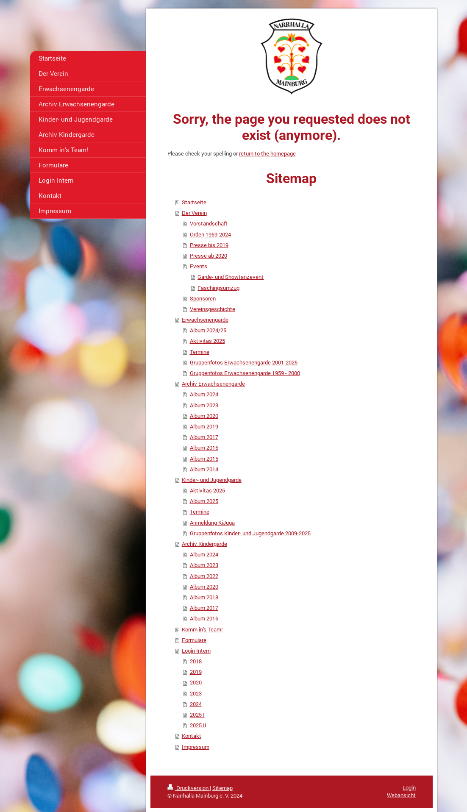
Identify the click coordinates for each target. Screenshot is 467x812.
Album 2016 (204, 447)
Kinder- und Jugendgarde (212, 479)
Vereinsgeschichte (212, 309)
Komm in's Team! (202, 629)
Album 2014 (204, 469)
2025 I (197, 714)
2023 (196, 693)
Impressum (195, 746)
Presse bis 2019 (209, 245)
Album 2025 (204, 501)
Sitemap (222, 787)
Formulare (194, 640)
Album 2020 (204, 415)
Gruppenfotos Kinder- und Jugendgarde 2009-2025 (250, 533)
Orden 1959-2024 (210, 234)
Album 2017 (204, 437)
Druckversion (188, 787)
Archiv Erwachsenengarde (213, 383)
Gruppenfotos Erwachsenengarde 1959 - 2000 (245, 373)
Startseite (194, 202)
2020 (196, 682)
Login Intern (196, 650)
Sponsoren (203, 298)
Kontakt (191, 735)
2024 (196, 704)
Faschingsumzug (218, 287)
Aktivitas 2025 (207, 340)
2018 (196, 661)
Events (198, 266)
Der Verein (194, 212)
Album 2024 (204, 394)
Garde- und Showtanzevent (230, 276)
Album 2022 (204, 576)
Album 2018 (204, 597)
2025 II (198, 725)
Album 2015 (204, 458)
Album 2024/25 (208, 330)
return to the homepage (267, 153)
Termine (199, 351)
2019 (196, 671)
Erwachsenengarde (205, 319)
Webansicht (401, 795)
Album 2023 (204, 405)
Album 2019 (204, 426)
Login (409, 787)
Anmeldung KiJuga (212, 522)
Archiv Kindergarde (204, 543)
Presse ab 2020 (208, 255)
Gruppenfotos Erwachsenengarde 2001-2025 (243, 362)
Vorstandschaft (209, 223)
